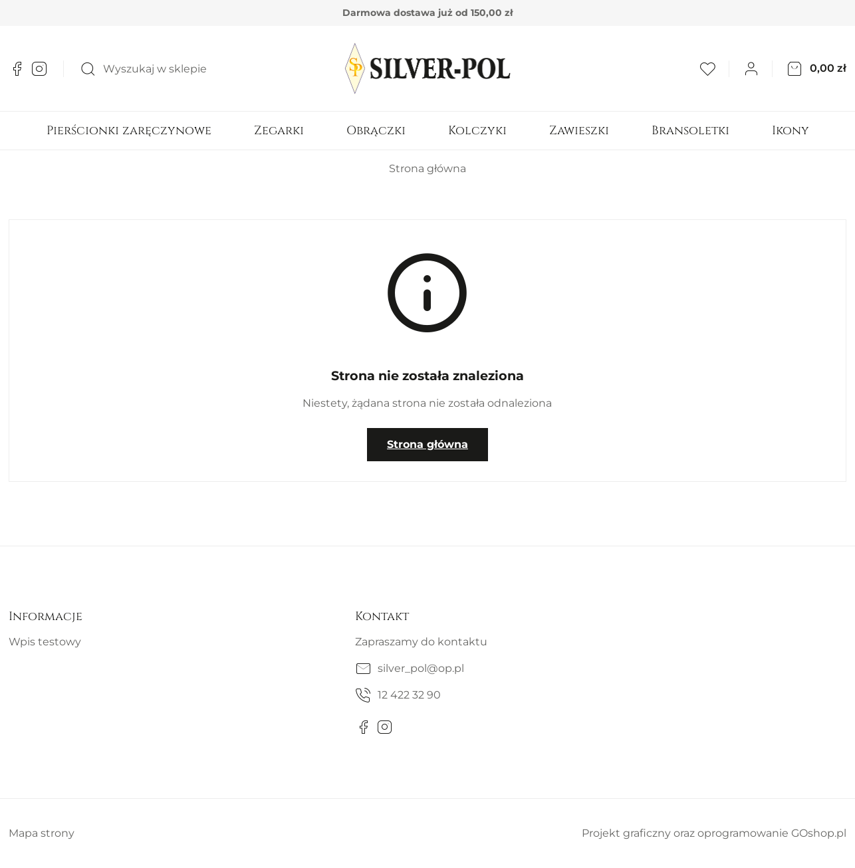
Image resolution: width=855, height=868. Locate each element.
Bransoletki (690, 130)
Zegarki (279, 130)
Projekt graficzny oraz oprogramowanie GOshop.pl (714, 833)
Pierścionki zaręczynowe (129, 130)
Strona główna (427, 168)
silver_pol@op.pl (421, 668)
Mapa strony (41, 833)
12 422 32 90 (409, 695)
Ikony (790, 130)
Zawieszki (579, 130)
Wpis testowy (45, 641)
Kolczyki (477, 130)
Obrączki (376, 130)
